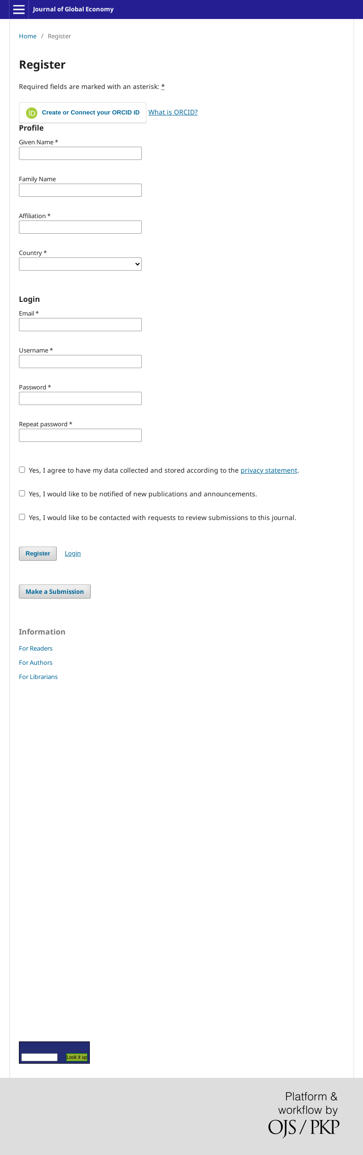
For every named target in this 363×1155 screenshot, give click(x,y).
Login (73, 553)
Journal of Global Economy (73, 9)
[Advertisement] (47, 861)
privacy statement (269, 470)
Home (27, 36)
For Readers (35, 648)
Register (38, 553)
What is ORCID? (173, 111)
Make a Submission (55, 591)
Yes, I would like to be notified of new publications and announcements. (138, 493)
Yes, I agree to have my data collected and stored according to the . (159, 470)
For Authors (35, 662)
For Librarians (38, 676)
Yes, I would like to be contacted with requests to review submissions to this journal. (157, 517)
